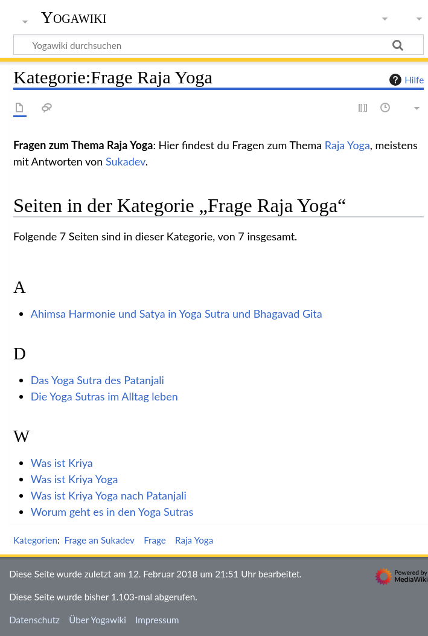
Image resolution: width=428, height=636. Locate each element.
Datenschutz (34, 619)
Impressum (157, 619)
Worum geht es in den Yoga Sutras (112, 511)
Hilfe (405, 80)
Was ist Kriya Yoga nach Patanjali (109, 495)
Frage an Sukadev (99, 540)
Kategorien (35, 540)
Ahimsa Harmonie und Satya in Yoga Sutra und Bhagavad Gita (176, 313)
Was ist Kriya (62, 462)
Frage (155, 540)
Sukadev (125, 161)
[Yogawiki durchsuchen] (218, 44)
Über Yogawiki (97, 619)
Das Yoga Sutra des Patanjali (97, 380)
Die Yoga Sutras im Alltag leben (104, 396)
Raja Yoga (347, 145)
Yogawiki (74, 17)
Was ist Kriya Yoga (74, 479)
